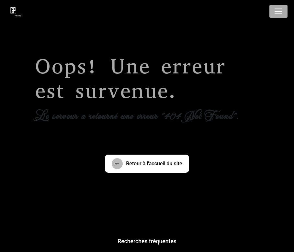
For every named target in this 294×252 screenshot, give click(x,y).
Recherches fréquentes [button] (147, 241)
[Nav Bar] (278, 11)
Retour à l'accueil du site (147, 163)
